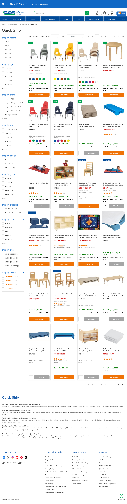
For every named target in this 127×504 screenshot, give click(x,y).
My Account (75, 478)
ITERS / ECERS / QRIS (105, 466)
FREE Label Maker (104, 486)
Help (97, 14)
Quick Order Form (104, 469)
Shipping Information (78, 460)
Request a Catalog (105, 457)
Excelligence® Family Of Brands (55, 486)
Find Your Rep (76, 483)
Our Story (48, 457)
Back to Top (121, 497)
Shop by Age (112, 19)
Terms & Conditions (51, 475)
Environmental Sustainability (54, 492)
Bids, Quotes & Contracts (80, 480)
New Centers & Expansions (107, 483)
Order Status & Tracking (80, 463)
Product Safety (50, 489)
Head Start (102, 463)
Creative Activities (105, 480)
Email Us (24, 463)
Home (3, 24)
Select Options (39, 94)
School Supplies (94, 19)
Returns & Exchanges (79, 466)
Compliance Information (53, 478)
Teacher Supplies (24, 24)
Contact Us (75, 457)
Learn (66, 19)
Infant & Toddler (50, 19)
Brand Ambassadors (105, 475)
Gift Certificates (77, 469)
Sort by (64, 36)
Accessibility (49, 483)
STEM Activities (104, 478)
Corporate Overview (51, 460)
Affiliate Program (104, 472)
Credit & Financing (78, 475)
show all (4, 88)
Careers (47, 463)
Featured (4, 19)
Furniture (33, 19)
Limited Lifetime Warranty (53, 466)
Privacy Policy (49, 469)
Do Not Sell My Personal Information (57, 472)
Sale (123, 19)
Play (78, 19)
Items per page (45, 36)
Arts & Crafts (17, 19)
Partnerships (49, 480)
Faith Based (102, 460)
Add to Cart (91, 153)
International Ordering (79, 472)
